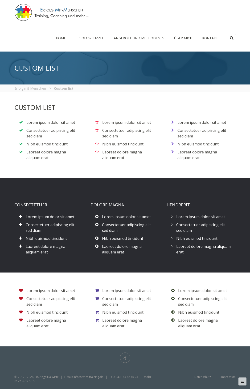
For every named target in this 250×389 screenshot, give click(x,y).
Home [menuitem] (61, 38)
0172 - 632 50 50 (25, 381)
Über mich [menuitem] (183, 38)
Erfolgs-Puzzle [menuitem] (90, 38)
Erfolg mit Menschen (30, 88)
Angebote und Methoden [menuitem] (139, 38)
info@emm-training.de (88, 377)
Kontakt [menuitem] (210, 38)
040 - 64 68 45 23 (126, 377)
